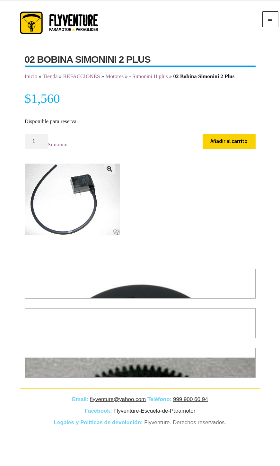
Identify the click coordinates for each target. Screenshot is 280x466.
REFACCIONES (81, 76)
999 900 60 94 (190, 399)
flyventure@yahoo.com (118, 399)
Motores (114, 76)
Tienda (50, 76)
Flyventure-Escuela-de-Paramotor (154, 411)
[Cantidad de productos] (36, 141)
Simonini (58, 144)
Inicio (31, 76)
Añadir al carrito (229, 141)
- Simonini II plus (148, 76)
